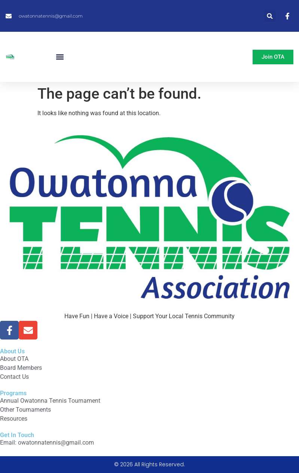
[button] (270, 16)
